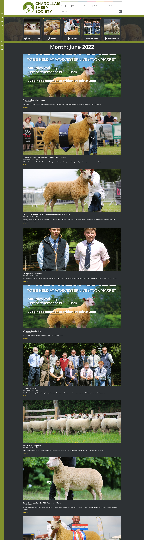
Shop (106, 6)
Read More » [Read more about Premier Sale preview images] (26, 107)
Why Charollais (98, 5)
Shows (80, 5)
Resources (88, 5)
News (68, 5)
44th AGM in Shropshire (32, 446)
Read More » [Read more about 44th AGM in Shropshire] (26, 453)
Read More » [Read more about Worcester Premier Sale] (26, 338)
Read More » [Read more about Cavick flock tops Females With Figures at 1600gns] (26, 512)
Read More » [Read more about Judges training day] (26, 396)
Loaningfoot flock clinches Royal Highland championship (44, 157)
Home (63, 6)
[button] (2, 13)
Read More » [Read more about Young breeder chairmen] (26, 281)
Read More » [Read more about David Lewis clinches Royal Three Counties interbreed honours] (26, 224)
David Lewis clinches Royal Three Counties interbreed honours (46, 215)
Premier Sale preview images (34, 100)
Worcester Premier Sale (32, 331)
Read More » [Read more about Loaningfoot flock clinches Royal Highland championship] (26, 165)
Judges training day (30, 388)
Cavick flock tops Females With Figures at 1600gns (42, 503)
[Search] (120, 11)
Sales (74, 5)
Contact (112, 5)
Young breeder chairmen (32, 274)
